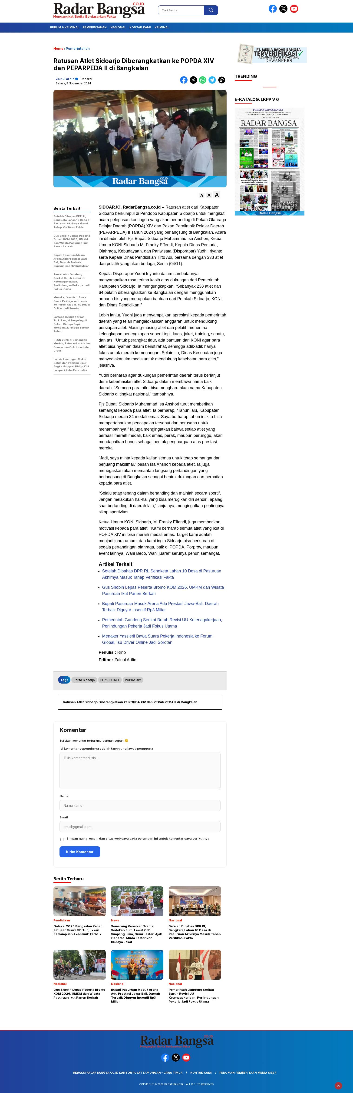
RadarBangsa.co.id (142, 207)
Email (63, 817)
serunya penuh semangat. (196, 553)
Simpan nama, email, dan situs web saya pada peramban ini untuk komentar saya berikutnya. (138, 838)
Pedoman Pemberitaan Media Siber (247, 1072)
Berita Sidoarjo (84, 680)
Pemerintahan (95, 27)
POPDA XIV (133, 680)
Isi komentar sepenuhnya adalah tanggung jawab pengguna (106, 748)
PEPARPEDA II (109, 680)
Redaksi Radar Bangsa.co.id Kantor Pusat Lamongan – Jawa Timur (127, 1072)
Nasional (118, 27)
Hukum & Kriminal (64, 27)
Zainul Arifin (65, 79)
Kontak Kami (140, 27)
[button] (202, 195)
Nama (63, 796)
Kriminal (162, 27)
